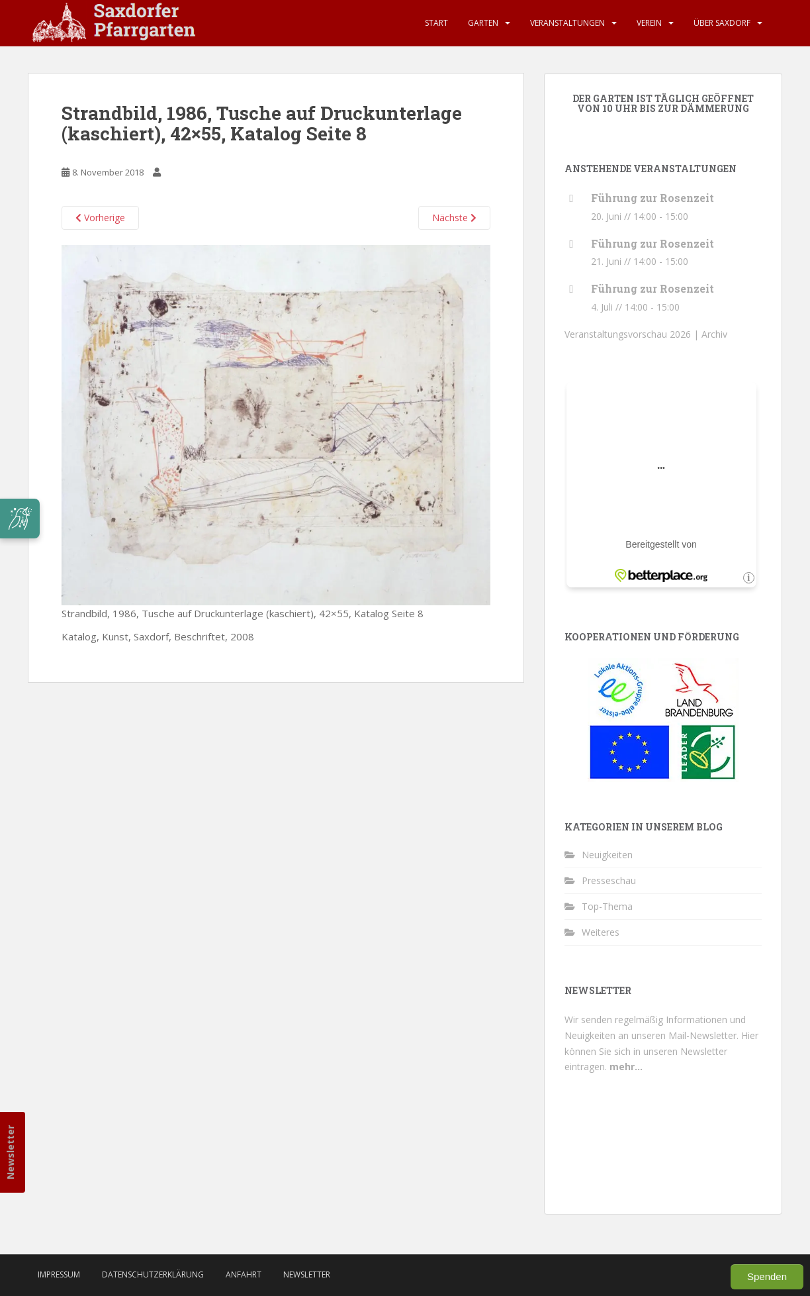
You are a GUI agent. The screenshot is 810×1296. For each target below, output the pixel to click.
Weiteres (600, 932)
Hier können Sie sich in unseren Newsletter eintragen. (661, 1051)
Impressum (59, 1274)
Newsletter (10, 1151)
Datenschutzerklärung (153, 1274)
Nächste (454, 217)
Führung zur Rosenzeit (652, 198)
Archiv (714, 334)
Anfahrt (243, 1274)
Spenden (767, 1276)
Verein (649, 22)
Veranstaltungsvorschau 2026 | (632, 334)
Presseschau (609, 880)
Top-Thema (607, 906)
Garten (483, 22)
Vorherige (100, 217)
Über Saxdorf (722, 22)
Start (436, 22)
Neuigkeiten (607, 854)
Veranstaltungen (567, 22)
